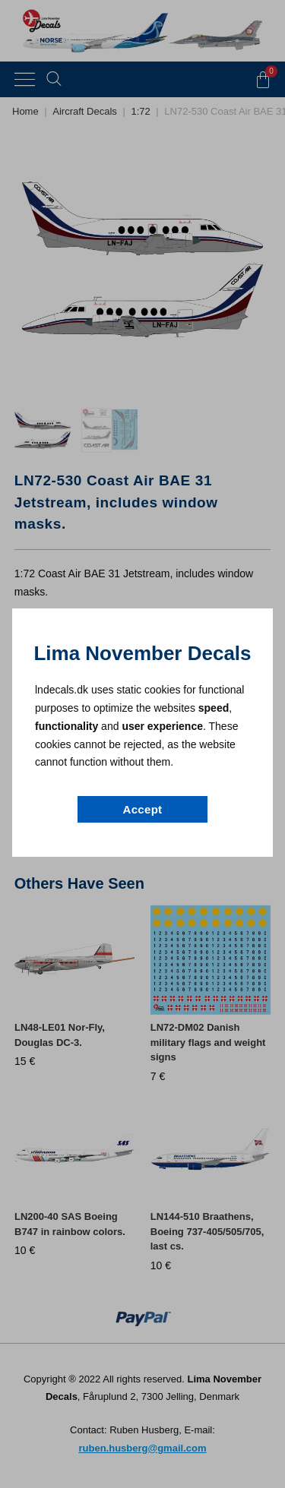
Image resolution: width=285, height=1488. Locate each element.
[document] (142, 744)
